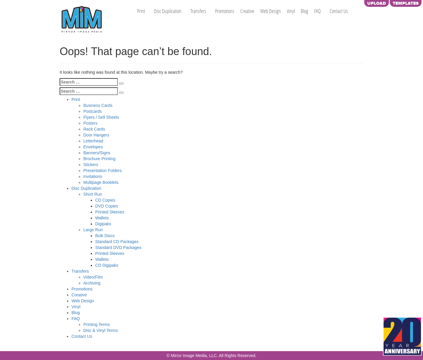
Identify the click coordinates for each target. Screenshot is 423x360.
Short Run (92, 194)
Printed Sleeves (109, 212)
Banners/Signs (96, 152)
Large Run (93, 229)
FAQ (317, 11)
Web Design (270, 11)
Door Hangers (96, 135)
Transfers (198, 11)
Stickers (90, 164)
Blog (304, 11)
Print (141, 11)
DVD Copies (106, 206)
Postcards (92, 111)
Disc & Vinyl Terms (100, 330)
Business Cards (97, 105)
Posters (90, 123)
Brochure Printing (99, 158)
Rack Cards (94, 129)
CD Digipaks (106, 265)
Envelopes (93, 146)
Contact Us (339, 11)
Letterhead (93, 141)
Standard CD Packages (117, 241)
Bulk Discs (105, 235)
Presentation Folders (102, 170)
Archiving (92, 283)
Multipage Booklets (100, 182)
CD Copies (105, 200)
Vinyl (291, 11)
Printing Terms (96, 324)
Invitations (92, 176)
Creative (247, 11)
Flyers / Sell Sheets (101, 117)
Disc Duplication (168, 11)
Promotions (224, 11)
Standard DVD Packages (118, 247)
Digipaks (103, 223)
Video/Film (93, 277)
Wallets (102, 218)
